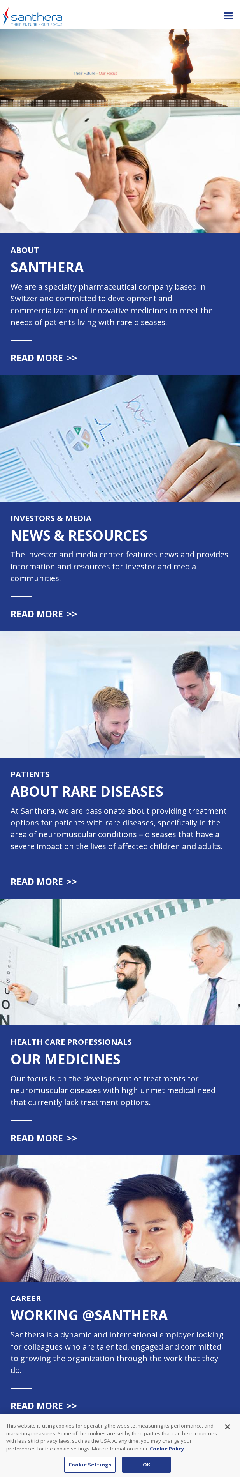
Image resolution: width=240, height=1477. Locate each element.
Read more (44, 358)
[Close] (227, 1433)
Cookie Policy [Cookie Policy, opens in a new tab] (167, 1454)
